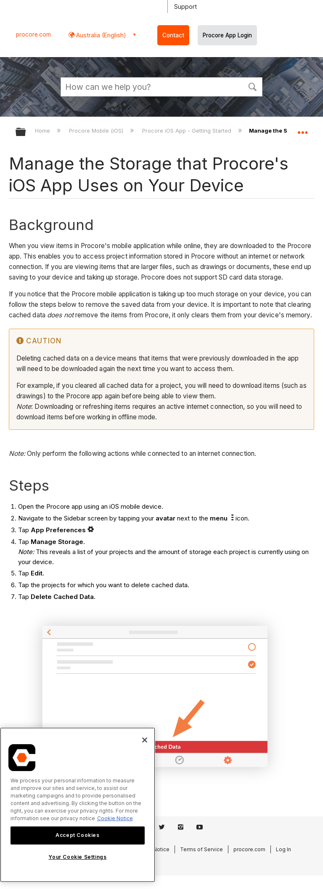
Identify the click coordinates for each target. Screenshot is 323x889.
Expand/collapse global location (302, 129)
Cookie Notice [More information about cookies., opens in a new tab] (115, 818)
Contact (173, 35)
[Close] (144, 740)
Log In (283, 849)
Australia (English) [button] (100, 35)
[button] (252, 86)
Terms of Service (201, 849)
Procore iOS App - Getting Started (187, 130)
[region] (77, 804)
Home (43, 130)
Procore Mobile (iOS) (97, 130)
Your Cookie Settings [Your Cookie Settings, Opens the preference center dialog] (77, 857)
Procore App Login (227, 35)
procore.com (33, 34)
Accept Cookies (77, 835)
